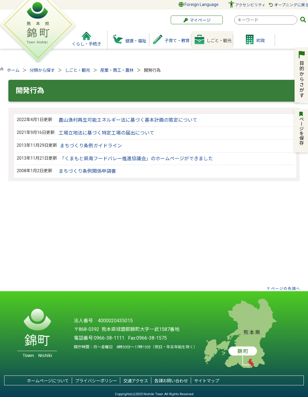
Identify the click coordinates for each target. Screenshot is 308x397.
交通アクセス (135, 381)
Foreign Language (199, 4)
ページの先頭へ (285, 288)
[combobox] (265, 20)
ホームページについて (48, 381)
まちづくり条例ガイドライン (91, 146)
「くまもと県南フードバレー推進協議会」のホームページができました (136, 158)
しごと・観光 (77, 70)
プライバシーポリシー (96, 381)
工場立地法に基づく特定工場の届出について (106, 133)
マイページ (197, 20)
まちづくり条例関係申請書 (87, 171)
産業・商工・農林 (117, 70)
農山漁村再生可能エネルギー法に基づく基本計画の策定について (128, 120)
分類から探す (42, 70)
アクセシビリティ (250, 5)
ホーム (13, 70)
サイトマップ (206, 381)
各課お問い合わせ (171, 381)
